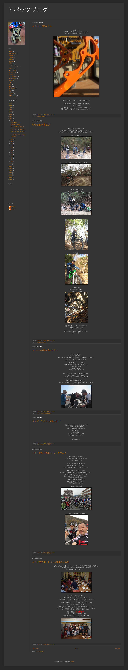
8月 (12, 145)
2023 (10, 107)
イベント (39, 413)
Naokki (12, 206)
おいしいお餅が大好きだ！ (45, 350)
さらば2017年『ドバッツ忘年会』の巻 (50, 562)
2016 (10, 164)
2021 (10, 109)
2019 (10, 114)
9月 (12, 143)
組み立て (44, 116)
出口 (38, 116)
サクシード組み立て (42, 26)
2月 (12, 159)
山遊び (44, 342)
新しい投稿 (35, 648)
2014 (10, 168)
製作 (40, 116)
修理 (10, 84)
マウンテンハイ (13, 76)
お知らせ (43, 413)
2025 (10, 103)
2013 (10, 170)
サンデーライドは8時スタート (46, 421)
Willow (10, 63)
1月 (12, 161)
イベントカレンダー (14, 67)
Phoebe (11, 55)
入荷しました (12, 96)
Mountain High (12, 53)
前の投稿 (117, 648)
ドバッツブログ (28, 9)
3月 (12, 156)
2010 (10, 177)
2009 (10, 179)
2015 (10, 166)
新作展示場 (12, 88)
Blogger (72, 661)
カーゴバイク (12, 70)
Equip (10, 51)
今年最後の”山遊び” (41, 124)
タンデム (11, 74)
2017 (10, 118)
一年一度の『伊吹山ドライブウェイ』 (50, 453)
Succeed (11, 61)
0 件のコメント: (51, 114)
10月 (12, 141)
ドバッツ (13, 209)
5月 (12, 152)
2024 (10, 105)
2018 (10, 116)
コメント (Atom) (39, 651)
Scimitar (11, 59)
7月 (12, 148)
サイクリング (12, 72)
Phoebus (11, 57)
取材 (10, 82)
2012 (10, 173)
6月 (12, 150)
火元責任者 (39, 342)
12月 (12, 120)
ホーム (77, 648)
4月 (12, 154)
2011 (10, 175)
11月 (12, 139)
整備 (10, 90)
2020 (10, 112)
